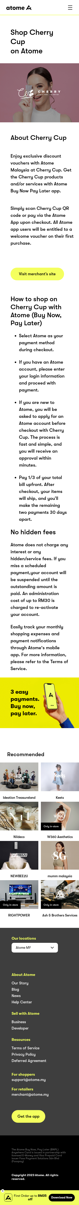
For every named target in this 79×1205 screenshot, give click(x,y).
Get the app (28, 1116)
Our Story (20, 983)
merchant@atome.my (30, 1094)
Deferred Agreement (29, 1061)
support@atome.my (29, 1080)
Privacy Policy (24, 1054)
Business (19, 1022)
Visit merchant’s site (37, 274)
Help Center (22, 1002)
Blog (15, 989)
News (16, 996)
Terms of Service (25, 1048)
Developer (20, 1028)
